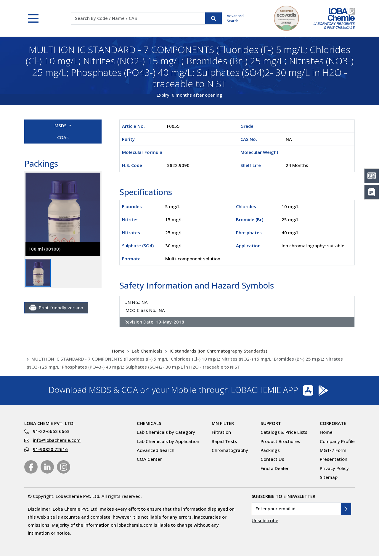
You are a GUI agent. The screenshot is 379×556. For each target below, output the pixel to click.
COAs (63, 137)
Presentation (333, 459)
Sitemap (329, 477)
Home (118, 351)
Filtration (221, 432)
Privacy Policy (334, 468)
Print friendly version (56, 307)
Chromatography (230, 450)
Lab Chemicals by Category (166, 432)
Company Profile (337, 441)
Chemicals (149, 423)
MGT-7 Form (333, 450)
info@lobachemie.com (57, 440)
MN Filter (223, 423)
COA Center (149, 459)
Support (271, 423)
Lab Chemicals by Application (168, 441)
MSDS (61, 125)
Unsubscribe (265, 520)
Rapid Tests (224, 441)
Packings (270, 450)
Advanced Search (235, 18)
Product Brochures (280, 441)
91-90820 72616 (50, 449)
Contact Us (272, 459)
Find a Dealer (275, 468)
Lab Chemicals (147, 351)
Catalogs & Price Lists (284, 432)
